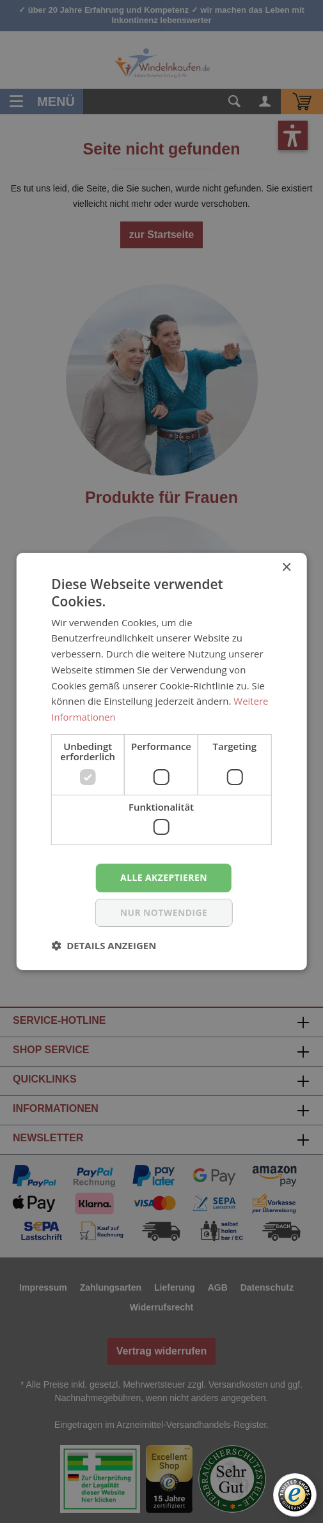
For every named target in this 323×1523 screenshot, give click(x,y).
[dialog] (161, 761)
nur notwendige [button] (164, 912)
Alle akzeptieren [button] (163, 877)
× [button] (286, 568)
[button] (103, 945)
